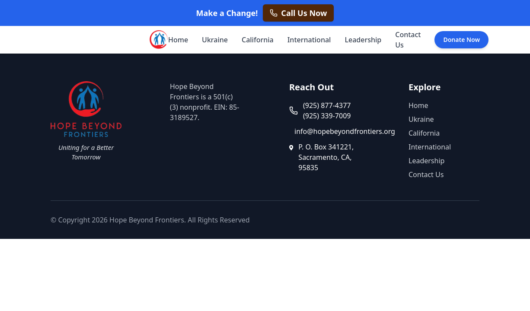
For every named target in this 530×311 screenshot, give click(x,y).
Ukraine (215, 39)
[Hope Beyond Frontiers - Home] (157, 39)
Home (178, 39)
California (258, 39)
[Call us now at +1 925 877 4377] (298, 13)
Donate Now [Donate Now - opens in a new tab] (461, 39)
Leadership (363, 39)
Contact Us (408, 40)
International (309, 39)
